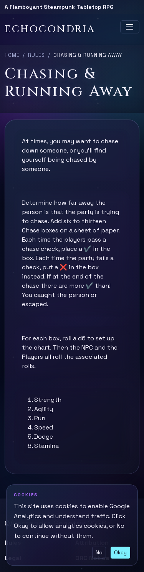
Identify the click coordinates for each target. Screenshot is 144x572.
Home (12, 55)
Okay (120, 552)
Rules (36, 55)
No (99, 552)
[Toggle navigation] (129, 26)
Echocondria (50, 29)
